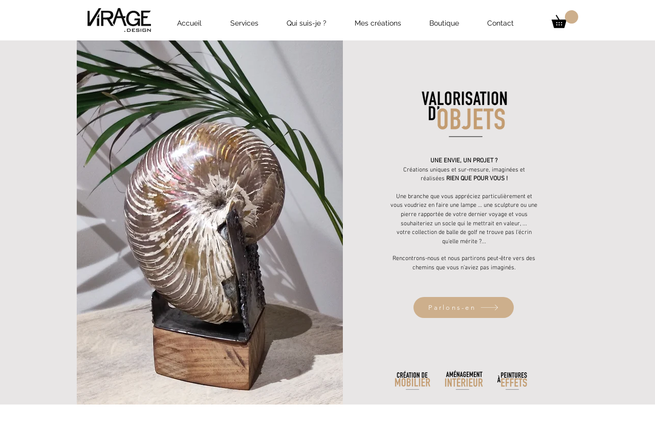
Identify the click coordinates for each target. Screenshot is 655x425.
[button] (565, 19)
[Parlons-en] (463, 307)
